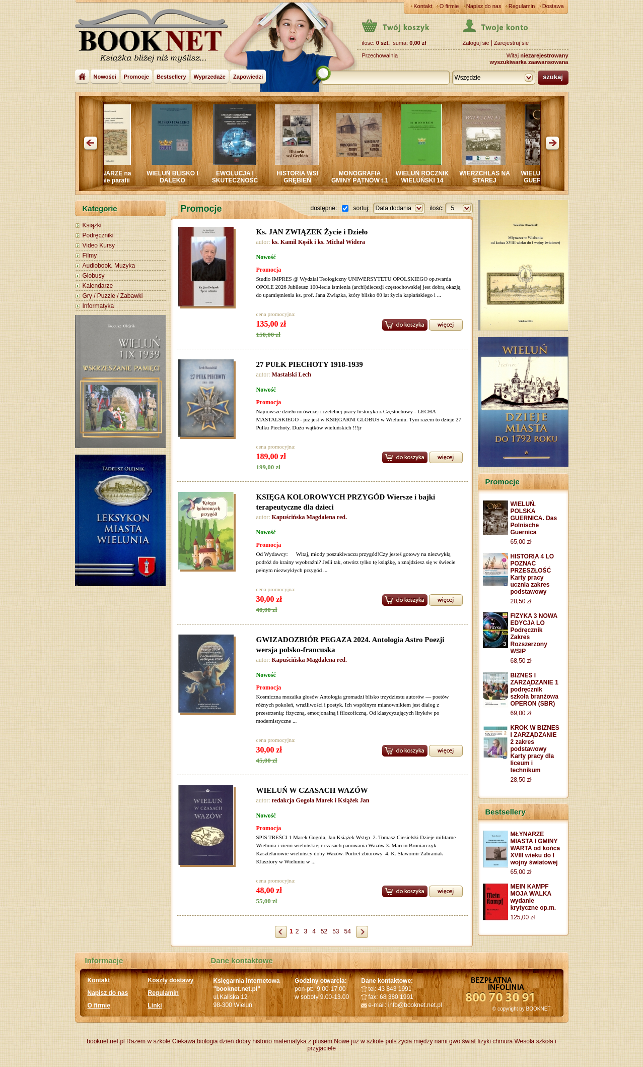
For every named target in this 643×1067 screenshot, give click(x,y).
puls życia (398, 1041)
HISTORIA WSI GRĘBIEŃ (300, 177)
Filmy (90, 255)
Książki (92, 225)
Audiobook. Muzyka (109, 265)
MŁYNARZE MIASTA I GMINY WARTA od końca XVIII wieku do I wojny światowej (535, 848)
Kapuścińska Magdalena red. (309, 517)
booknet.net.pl (105, 1041)
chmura (502, 1041)
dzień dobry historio (246, 1041)
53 (335, 931)
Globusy (94, 275)
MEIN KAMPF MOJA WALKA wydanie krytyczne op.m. (533, 897)
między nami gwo (436, 1041)
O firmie (449, 6)
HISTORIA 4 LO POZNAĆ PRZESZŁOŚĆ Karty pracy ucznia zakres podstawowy (532, 574)
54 (347, 931)
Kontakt (422, 6)
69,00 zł (521, 713)
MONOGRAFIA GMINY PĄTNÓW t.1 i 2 (362, 180)
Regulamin (522, 6)
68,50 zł (521, 660)
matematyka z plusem (302, 1041)
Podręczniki (98, 235)
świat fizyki (476, 1041)
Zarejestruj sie (511, 43)
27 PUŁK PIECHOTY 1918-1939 (309, 364)
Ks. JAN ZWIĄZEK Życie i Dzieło (312, 232)
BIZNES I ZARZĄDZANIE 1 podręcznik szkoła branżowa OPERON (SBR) (534, 689)
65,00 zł (521, 541)
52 (324, 931)
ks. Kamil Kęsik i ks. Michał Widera (319, 241)
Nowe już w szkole (359, 1041)
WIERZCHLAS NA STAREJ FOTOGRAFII (487, 180)
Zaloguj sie (476, 43)
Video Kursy (99, 245)
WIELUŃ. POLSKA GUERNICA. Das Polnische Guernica (534, 518)
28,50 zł (521, 601)
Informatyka (98, 305)
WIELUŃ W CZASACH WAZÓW (312, 790)
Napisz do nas (484, 6)
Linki (155, 1005)
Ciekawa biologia (195, 1041)
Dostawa (553, 6)
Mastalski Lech (291, 374)
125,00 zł (523, 917)
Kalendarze (98, 285)
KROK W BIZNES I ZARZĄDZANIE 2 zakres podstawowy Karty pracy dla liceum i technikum (535, 749)
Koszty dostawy (171, 980)
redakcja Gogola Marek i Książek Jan (321, 800)
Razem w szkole (148, 1041)
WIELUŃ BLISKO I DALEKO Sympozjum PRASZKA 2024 (175, 184)
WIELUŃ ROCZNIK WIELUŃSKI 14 (424, 177)
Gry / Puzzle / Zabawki (113, 295)
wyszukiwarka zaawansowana (529, 62)
